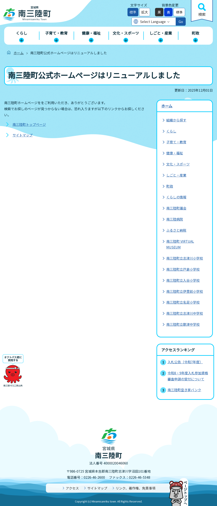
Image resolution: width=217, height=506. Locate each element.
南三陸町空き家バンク (184, 389)
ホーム (19, 52)
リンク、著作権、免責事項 (135, 488)
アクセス (72, 488)
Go (181, 21)
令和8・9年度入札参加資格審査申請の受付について (188, 375)
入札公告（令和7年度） (185, 361)
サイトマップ (23, 135)
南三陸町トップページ (29, 124)
